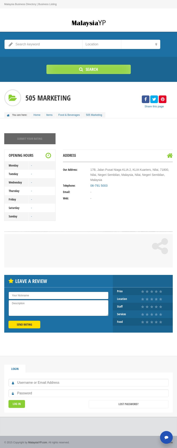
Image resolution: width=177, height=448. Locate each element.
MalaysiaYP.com (37, 441)
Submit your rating (29, 138)
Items (50, 114)
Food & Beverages (70, 114)
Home (37, 114)
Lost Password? (128, 403)
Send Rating (24, 324)
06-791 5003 (98, 185)
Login (15, 368)
